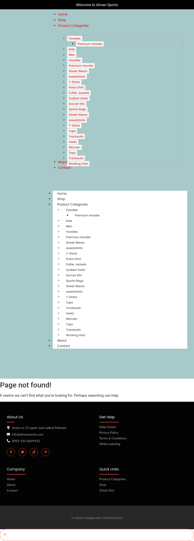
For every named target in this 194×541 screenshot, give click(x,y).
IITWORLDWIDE (112, 518)
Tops (69, 302)
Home (11, 479)
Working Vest (75, 335)
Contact (63, 346)
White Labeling (109, 444)
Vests (70, 313)
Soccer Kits (74, 275)
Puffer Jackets (76, 264)
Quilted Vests (75, 270)
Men (69, 226)
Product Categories (76, 204)
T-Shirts (71, 253)
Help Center (107, 427)
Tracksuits (73, 308)
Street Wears (75, 242)
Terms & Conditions (113, 438)
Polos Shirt (73, 259)
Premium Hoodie (87, 215)
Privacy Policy (108, 432)
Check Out (106, 490)
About (11, 485)
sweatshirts (74, 248)
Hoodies (72, 210)
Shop (102, 485)
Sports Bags (74, 281)
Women (71, 319)
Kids (69, 221)
